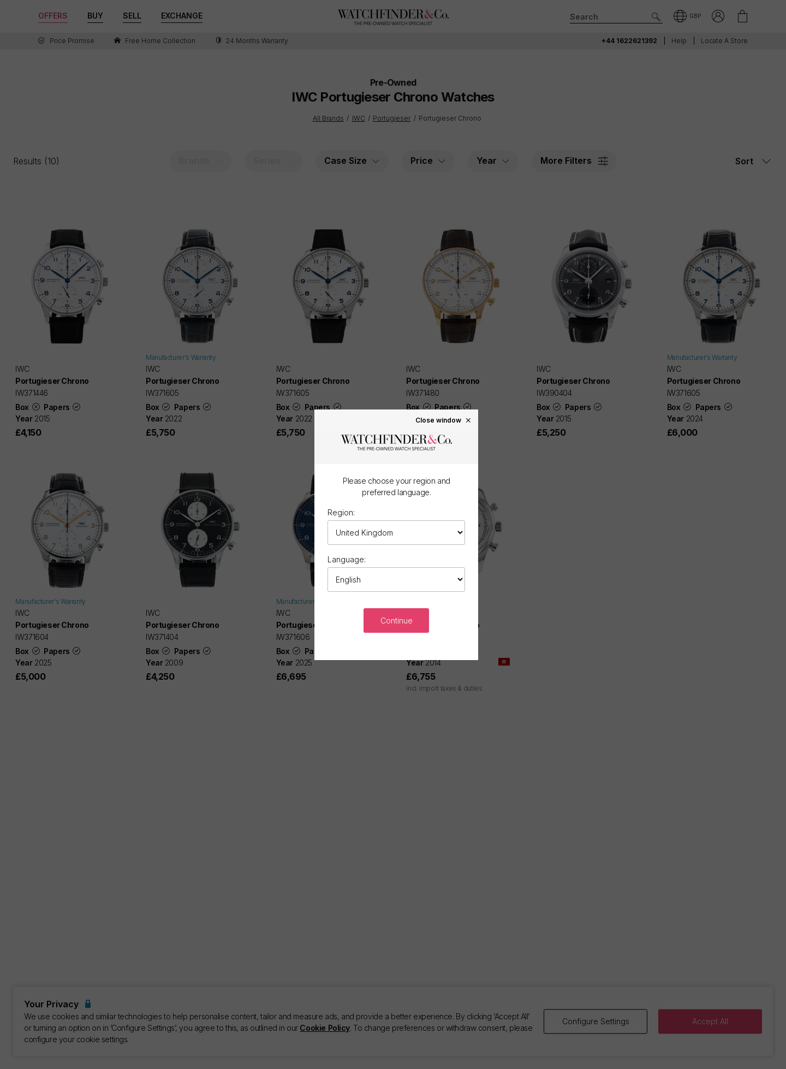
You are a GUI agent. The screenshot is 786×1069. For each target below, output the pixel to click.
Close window (443, 420)
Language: (346, 559)
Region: (341, 512)
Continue (396, 620)
